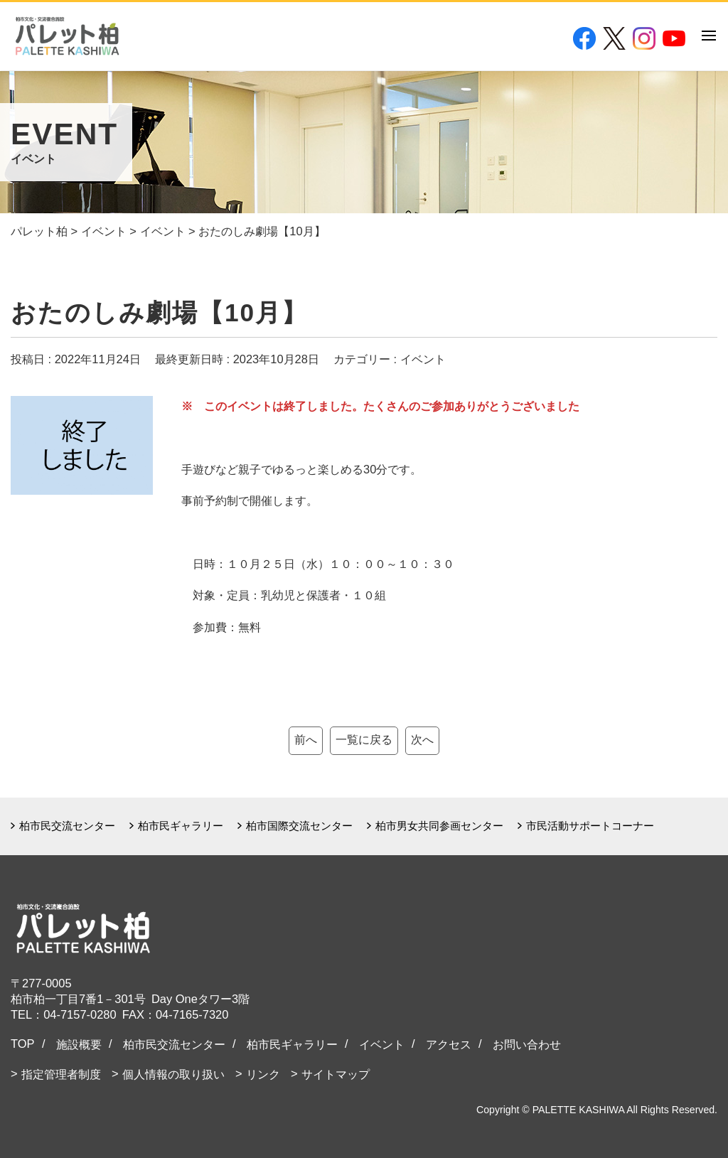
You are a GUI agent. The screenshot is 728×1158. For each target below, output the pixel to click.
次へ (422, 739)
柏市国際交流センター (299, 826)
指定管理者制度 (61, 1074)
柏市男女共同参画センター (439, 826)
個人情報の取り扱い (173, 1074)
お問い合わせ (527, 1044)
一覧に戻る (364, 739)
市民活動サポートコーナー (590, 826)
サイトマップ (335, 1074)
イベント (382, 1044)
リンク (263, 1074)
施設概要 (79, 1044)
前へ (305, 739)
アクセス (448, 1044)
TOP (23, 1043)
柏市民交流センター (67, 826)
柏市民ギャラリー (180, 826)
